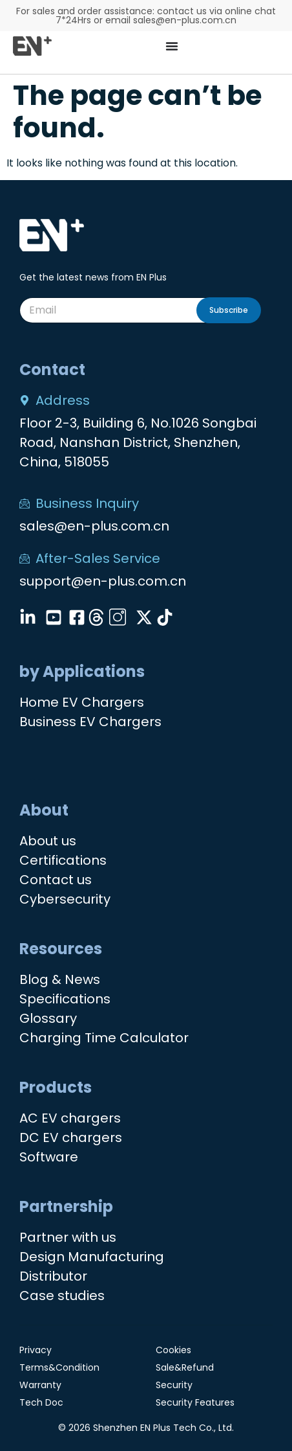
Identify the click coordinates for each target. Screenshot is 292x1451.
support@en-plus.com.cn (102, 581)
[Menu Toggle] (171, 46)
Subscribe (228, 309)
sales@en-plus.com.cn (94, 526)
